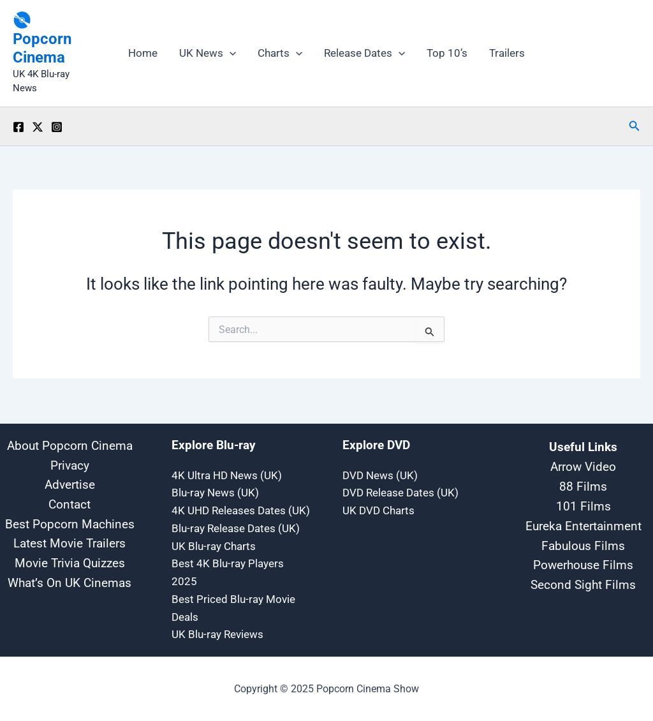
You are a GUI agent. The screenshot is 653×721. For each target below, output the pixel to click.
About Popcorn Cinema (70, 444)
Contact (69, 504)
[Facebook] (18, 127)
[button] (634, 126)
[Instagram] (56, 127)
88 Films (583, 485)
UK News (207, 52)
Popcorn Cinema (42, 48)
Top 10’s (447, 53)
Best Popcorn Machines (70, 524)
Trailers (507, 53)
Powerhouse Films (583, 563)
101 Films (583, 505)
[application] (229, 52)
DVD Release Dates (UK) (400, 492)
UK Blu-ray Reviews (217, 634)
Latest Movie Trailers (69, 544)
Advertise (70, 484)
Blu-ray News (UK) (215, 492)
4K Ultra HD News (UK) (227, 474)
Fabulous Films (583, 544)
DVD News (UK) (380, 474)
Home (143, 53)
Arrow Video (583, 465)
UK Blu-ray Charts (214, 545)
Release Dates (364, 52)
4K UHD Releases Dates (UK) (241, 509)
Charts (280, 52)
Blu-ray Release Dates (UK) (236, 527)
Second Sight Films (583, 583)
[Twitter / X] (37, 127)
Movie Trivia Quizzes (70, 564)
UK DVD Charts (378, 509)
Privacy (69, 464)
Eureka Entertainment (583, 524)
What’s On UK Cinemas (69, 584)
